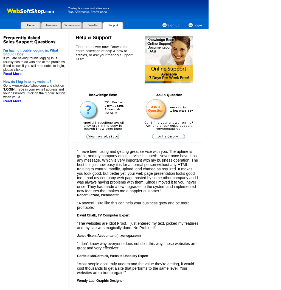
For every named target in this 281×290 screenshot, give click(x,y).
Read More (12, 74)
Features (51, 25)
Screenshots (72, 25)
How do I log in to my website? (27, 82)
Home (31, 25)
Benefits (92, 25)
